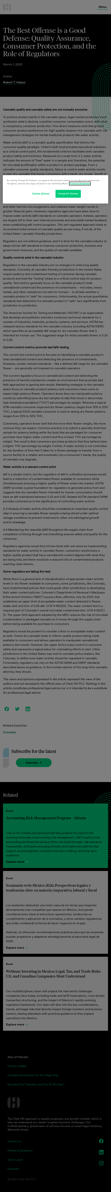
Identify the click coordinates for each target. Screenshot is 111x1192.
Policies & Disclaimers (80, 183)
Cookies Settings (40, 193)
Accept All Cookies (68, 193)
